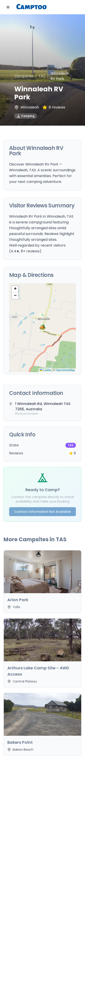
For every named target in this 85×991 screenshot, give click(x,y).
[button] (42, 327)
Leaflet (45, 370)
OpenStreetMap (65, 370)
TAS (41, 76)
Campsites (23, 76)
